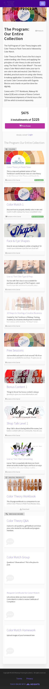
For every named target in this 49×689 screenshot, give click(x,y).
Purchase (25, 126)
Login (30, 134)
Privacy (29, 678)
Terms (19, 678)
